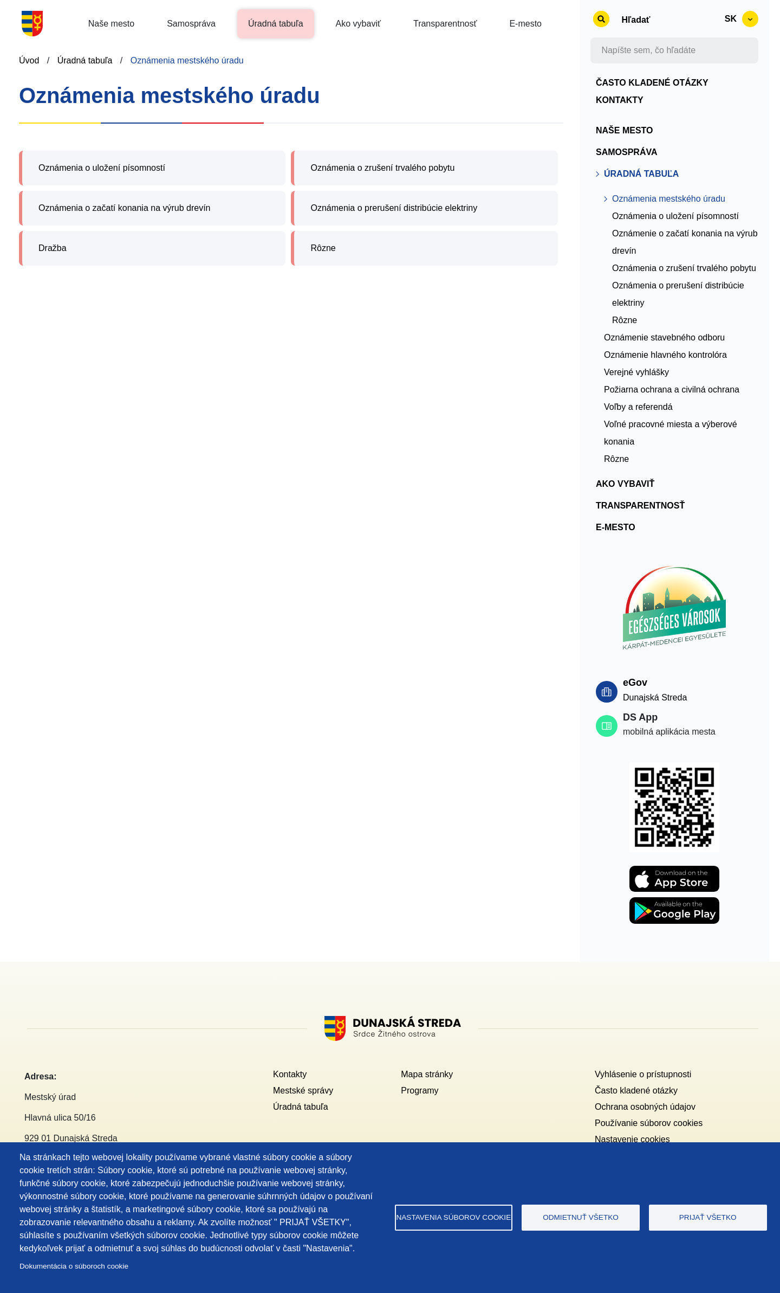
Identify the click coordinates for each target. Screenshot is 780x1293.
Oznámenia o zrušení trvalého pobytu (382, 167)
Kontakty (620, 100)
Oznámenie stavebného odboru (664, 337)
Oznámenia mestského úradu (187, 60)
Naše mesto (624, 130)
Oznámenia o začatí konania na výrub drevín (124, 208)
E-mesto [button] (525, 23)
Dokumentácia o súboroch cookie (74, 1266)
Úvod (29, 60)
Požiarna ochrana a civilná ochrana (671, 389)
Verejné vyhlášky (636, 372)
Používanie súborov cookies (649, 1123)
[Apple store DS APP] (674, 872)
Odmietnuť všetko (581, 1217)
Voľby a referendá (638, 406)
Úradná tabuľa (85, 60)
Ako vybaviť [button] (358, 23)
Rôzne (322, 248)
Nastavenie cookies (632, 1139)
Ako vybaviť (625, 483)
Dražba (52, 248)
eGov (635, 682)
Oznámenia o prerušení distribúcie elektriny (393, 208)
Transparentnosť (640, 505)
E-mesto (615, 527)
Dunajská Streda (655, 697)
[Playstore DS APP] (674, 903)
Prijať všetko (708, 1217)
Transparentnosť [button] (445, 23)
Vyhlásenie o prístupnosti (643, 1074)
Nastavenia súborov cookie (453, 1217)
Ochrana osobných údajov (645, 1106)
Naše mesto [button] (111, 23)
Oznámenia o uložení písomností (101, 167)
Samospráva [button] (191, 23)
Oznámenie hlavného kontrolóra (665, 354)
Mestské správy (303, 1090)
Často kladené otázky (652, 82)
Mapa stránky (427, 1074)
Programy (419, 1090)
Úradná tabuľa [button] (275, 23)
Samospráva (627, 152)
